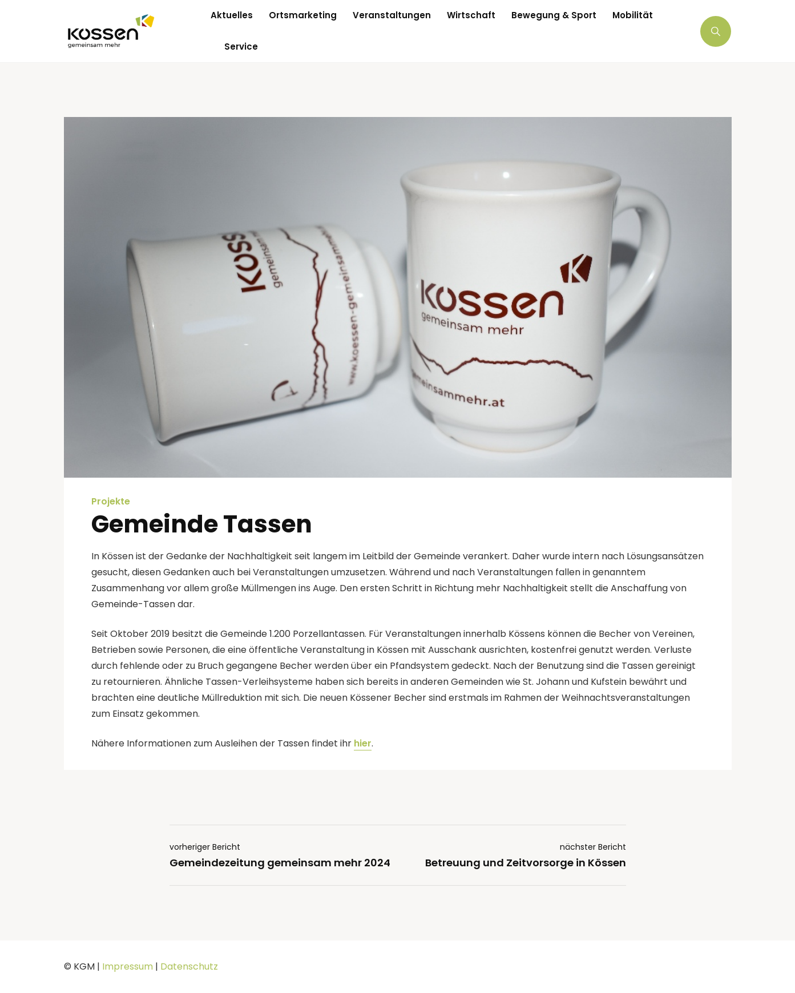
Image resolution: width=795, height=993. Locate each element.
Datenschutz (189, 966)
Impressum (127, 966)
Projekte (110, 501)
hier (363, 743)
